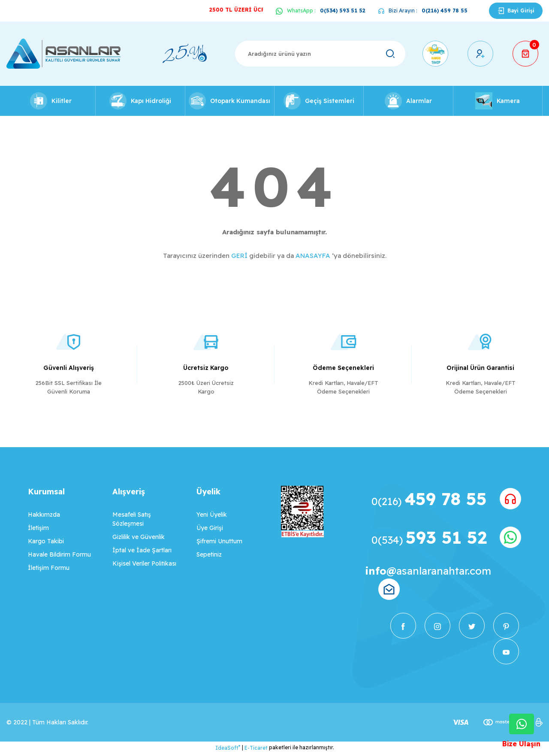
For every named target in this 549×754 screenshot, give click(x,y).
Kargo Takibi (46, 541)
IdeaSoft (227, 747)
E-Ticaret (256, 748)
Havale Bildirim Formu (59, 554)
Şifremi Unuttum (219, 541)
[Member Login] (480, 54)
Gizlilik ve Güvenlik (138, 537)
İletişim (38, 528)
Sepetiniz (209, 554)
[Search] (320, 54)
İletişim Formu (48, 568)
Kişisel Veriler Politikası (144, 563)
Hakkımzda (44, 514)
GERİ (239, 255)
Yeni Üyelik (211, 514)
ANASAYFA (313, 255)
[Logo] (63, 54)
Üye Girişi (209, 528)
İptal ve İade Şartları (142, 550)
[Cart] (525, 54)
